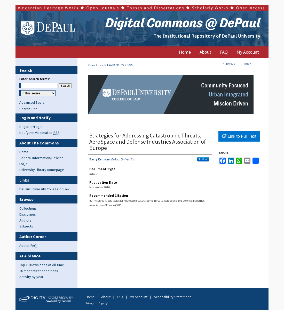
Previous (230, 64)
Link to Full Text (239, 136)
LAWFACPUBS (115, 65)
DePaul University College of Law (44, 189)
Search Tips (28, 109)
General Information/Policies (41, 158)
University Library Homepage (41, 169)
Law (101, 65)
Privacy (90, 303)
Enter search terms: (34, 79)
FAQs (23, 163)
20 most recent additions (38, 270)
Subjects (26, 226)
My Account (138, 297)
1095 (129, 65)
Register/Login (30, 126)
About (106, 297)
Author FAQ (28, 245)
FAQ (120, 297)
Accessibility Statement (172, 297)
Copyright (104, 303)
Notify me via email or (39, 132)
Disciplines (27, 214)
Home (91, 65)
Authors (25, 220)
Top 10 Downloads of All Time (41, 265)
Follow (203, 159)
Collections (28, 208)
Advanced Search (32, 102)
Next (246, 64)
